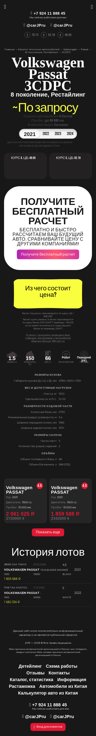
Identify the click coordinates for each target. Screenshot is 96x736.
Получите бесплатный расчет (48, 254)
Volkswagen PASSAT (24, 490)
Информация (71, 679)
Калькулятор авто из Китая (48, 693)
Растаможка (22, 686)
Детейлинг (30, 666)
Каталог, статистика (31, 679)
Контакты (59, 672)
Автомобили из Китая (63, 686)
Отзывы (35, 672)
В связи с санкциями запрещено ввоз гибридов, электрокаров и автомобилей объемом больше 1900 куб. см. (48, 338)
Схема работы (61, 666)
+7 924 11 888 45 (49, 13)
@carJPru (36, 25)
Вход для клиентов (48, 727)
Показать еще (48, 532)
